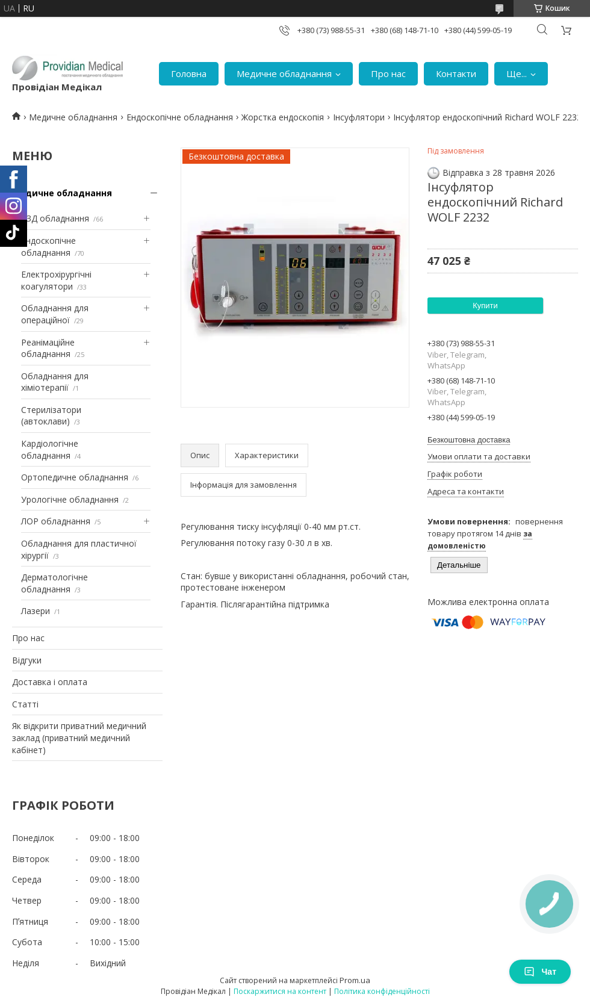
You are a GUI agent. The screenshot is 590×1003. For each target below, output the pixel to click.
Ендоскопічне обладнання (179, 117)
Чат (540, 971)
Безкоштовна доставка (468, 439)
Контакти (456, 73)
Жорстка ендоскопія (282, 117)
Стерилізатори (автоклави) (51, 415)
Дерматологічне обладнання (54, 583)
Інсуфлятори (359, 117)
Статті (25, 704)
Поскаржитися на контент (280, 991)
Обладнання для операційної (54, 314)
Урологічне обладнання (70, 499)
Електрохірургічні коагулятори (56, 280)
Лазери (35, 610)
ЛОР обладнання (55, 521)
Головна (188, 73)
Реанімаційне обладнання (48, 348)
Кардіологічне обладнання (49, 449)
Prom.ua (355, 980)
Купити (485, 305)
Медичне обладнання (284, 73)
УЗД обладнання (55, 218)
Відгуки (27, 660)
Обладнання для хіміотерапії (54, 382)
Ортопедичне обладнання (74, 477)
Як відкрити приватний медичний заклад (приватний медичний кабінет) (79, 737)
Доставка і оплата (49, 682)
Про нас (388, 73)
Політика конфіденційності (382, 991)
